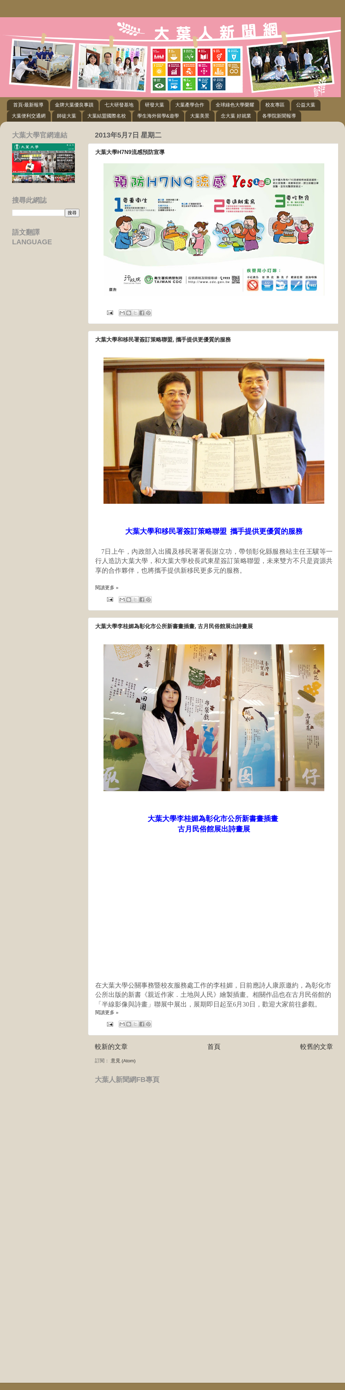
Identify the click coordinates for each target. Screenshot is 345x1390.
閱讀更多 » (106, 587)
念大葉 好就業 (236, 116)
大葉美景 (199, 116)
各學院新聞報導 (279, 116)
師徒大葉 (66, 116)
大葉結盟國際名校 (106, 116)
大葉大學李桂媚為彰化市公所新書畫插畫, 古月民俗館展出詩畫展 (174, 626)
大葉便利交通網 (29, 116)
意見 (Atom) (123, 1060)
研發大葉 (154, 105)
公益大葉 (305, 105)
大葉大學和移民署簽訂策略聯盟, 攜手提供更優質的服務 (163, 340)
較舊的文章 (316, 1046)
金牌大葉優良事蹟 (74, 105)
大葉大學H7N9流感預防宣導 (130, 152)
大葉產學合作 (189, 105)
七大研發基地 (119, 105)
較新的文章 (111, 1046)
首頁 (213, 1046)
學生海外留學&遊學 (158, 116)
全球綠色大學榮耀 (235, 105)
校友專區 (275, 105)
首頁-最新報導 (28, 105)
